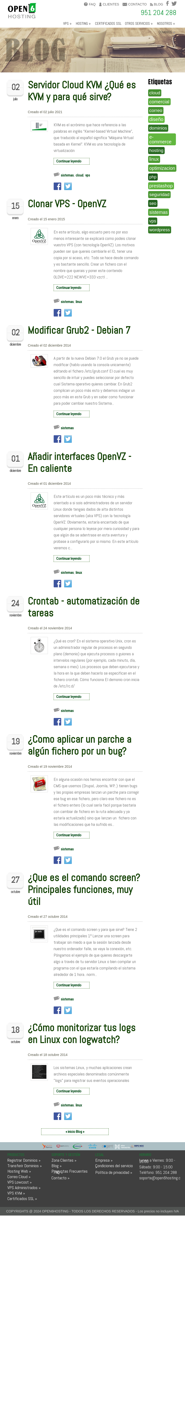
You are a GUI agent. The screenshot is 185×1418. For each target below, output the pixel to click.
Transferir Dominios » (24, 1165)
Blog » (56, 1165)
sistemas (67, 175)
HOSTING (82, 23)
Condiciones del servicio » (114, 1166)
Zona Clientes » (63, 1160)
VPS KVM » (16, 1193)
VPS (66, 23)
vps (87, 175)
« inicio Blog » (75, 1132)
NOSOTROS (164, 23)
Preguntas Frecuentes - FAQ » (69, 1171)
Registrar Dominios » (23, 1160)
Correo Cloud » (18, 1176)
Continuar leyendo (68, 161)
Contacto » (60, 1178)
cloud (79, 175)
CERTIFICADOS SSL (108, 23)
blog (156, 4)
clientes (109, 4)
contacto (135, 4)
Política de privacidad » (113, 1172)
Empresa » (103, 1160)
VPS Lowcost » (19, 1182)
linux (79, 302)
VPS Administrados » (23, 1187)
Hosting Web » (19, 1171)
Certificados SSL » (22, 1198)
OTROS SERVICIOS (137, 23)
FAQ (89, 4)
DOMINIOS (165, 32)
